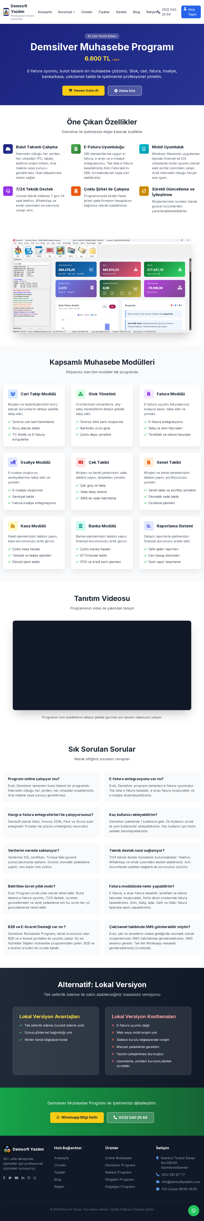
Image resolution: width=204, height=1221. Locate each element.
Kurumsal (66, 12)
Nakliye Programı (118, 1172)
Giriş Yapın (190, 12)
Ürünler (86, 12)
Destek (121, 12)
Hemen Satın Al (83, 90)
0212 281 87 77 (173, 1175)
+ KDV (115, 59)
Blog (136, 12)
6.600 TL (98, 58)
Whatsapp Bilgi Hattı (77, 1117)
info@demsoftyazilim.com (181, 1182)
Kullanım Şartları (144, 1209)
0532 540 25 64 (130, 1117)
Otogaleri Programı (119, 1179)
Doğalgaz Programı (120, 1187)
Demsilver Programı (120, 1165)
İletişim (151, 12)
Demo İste (124, 91)
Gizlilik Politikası (121, 1209)
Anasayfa (45, 12)
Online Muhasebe (118, 1158)
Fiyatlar (104, 12)
